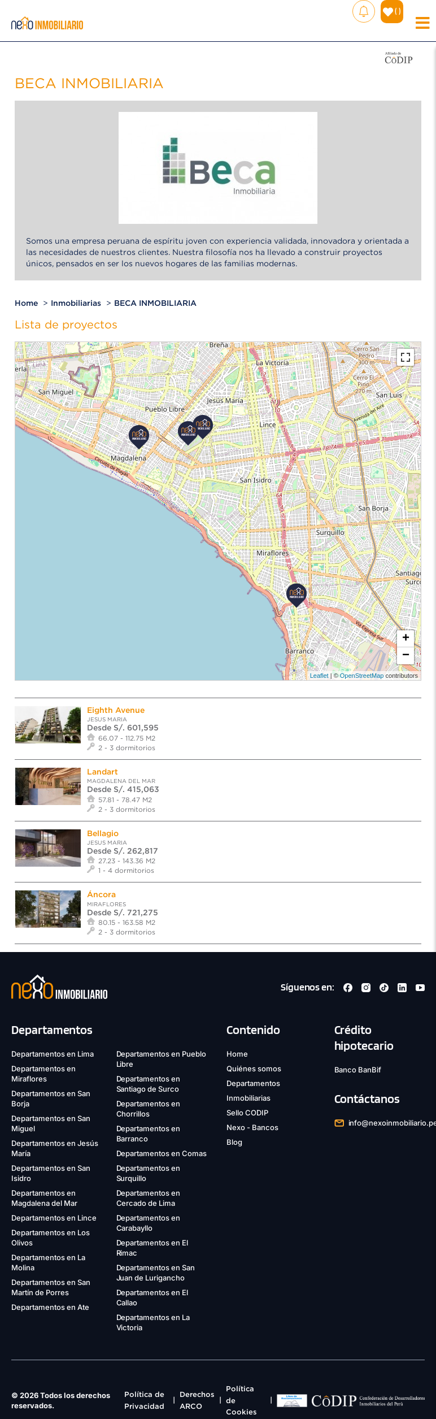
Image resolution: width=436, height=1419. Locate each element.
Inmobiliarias (76, 303)
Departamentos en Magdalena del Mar (44, 1198)
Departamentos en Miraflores (43, 1073)
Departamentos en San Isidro (50, 1173)
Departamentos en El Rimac (152, 1247)
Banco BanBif (358, 1069)
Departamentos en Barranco (148, 1133)
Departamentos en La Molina (48, 1262)
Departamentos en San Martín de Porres (50, 1287)
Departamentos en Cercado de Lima (148, 1198)
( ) (392, 11)
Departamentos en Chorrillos (148, 1108)
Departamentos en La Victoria (153, 1322)
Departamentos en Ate (50, 1307)
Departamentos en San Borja (50, 1098)
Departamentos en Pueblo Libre (161, 1058)
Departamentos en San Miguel (50, 1123)
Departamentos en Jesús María (54, 1148)
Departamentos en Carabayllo (148, 1222)
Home (26, 303)
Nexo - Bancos (252, 1127)
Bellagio (103, 833)
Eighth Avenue (116, 710)
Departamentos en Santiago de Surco (148, 1083)
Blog (234, 1142)
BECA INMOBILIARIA (155, 303)
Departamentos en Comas (161, 1153)
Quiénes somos (253, 1068)
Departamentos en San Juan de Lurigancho (155, 1272)
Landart (102, 771)
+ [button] (405, 638)
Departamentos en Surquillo (148, 1173)
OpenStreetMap (362, 675)
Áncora (101, 894)
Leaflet (319, 675)
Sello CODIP (247, 1112)
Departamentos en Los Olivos (50, 1237)
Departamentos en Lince (54, 1217)
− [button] (405, 655)
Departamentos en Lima (52, 1053)
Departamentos (253, 1083)
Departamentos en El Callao (152, 1297)
